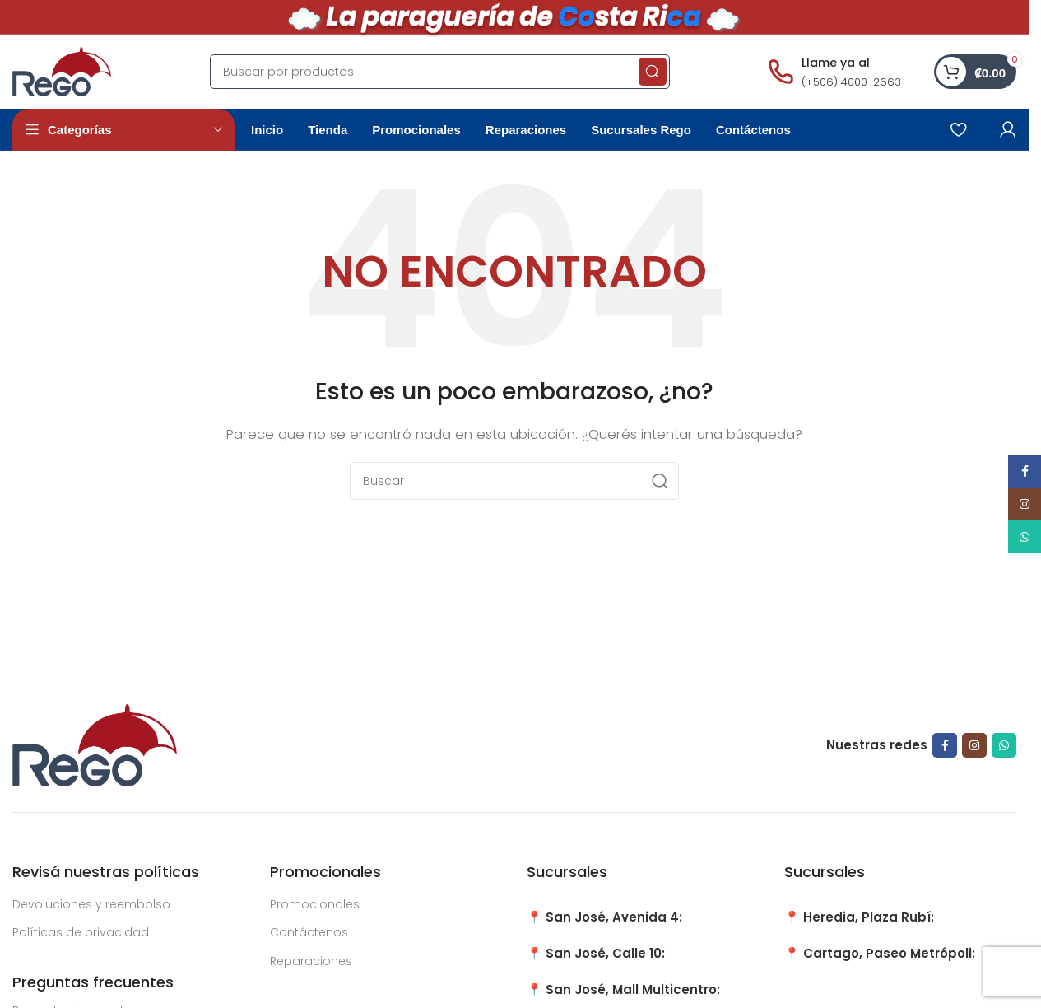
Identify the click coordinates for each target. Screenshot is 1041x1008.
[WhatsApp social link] (1004, 745)
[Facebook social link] (944, 745)
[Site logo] (61, 70)
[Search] (440, 71)
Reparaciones (311, 961)
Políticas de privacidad (80, 932)
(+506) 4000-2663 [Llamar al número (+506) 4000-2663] (851, 82)
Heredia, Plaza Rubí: (868, 917)
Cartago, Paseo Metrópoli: (889, 953)
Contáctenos (309, 932)
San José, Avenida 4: (614, 917)
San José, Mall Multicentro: (633, 989)
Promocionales (315, 904)
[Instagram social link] (974, 745)
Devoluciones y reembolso (91, 904)
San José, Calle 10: (605, 953)
